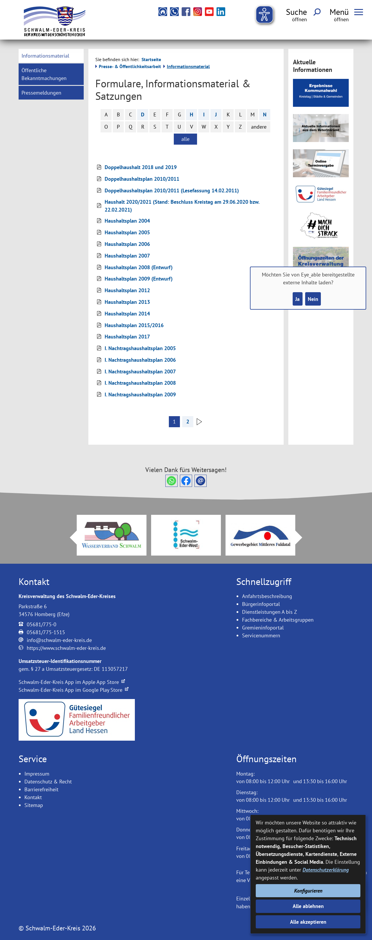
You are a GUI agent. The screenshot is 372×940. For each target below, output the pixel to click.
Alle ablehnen (308, 906)
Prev (70, 538)
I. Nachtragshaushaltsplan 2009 (140, 394)
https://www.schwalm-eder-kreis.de (66, 648)
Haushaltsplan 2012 (127, 290)
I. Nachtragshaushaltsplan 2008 (140, 382)
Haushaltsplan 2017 (127, 336)
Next (302, 538)
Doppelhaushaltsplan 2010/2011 (142, 178)
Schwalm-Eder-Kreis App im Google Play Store (73, 690)
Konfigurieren (308, 890)
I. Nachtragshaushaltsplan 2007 (140, 371)
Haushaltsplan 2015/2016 (134, 325)
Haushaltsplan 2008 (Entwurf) (139, 267)
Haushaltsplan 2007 (127, 255)
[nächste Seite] (199, 423)
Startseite (151, 59)
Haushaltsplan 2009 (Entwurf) (139, 278)
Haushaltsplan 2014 (127, 313)
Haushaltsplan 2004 (127, 220)
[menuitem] (51, 56)
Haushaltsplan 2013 (127, 302)
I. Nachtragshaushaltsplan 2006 (140, 360)
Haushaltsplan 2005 (127, 232)
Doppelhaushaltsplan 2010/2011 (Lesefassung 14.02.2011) (172, 190)
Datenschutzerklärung (326, 869)
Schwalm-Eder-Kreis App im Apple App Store (72, 682)
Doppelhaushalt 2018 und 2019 (141, 167)
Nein (313, 299)
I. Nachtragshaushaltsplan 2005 (140, 348)
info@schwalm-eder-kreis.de (59, 640)
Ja (297, 299)
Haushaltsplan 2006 (127, 244)
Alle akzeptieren (308, 921)
